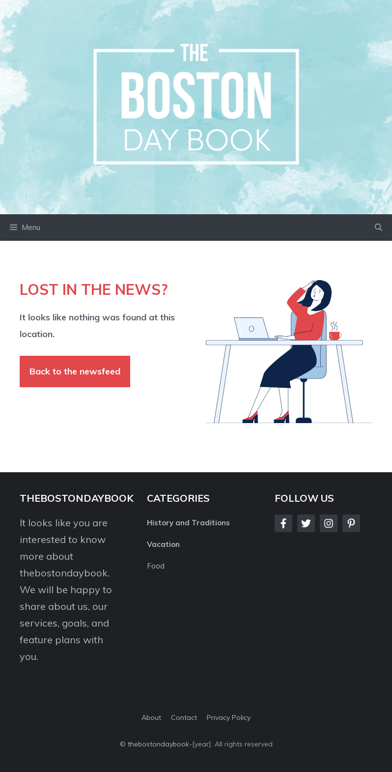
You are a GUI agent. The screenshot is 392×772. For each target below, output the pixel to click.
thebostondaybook (64, 573)
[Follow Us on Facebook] (283, 523)
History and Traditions (188, 522)
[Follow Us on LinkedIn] (351, 523)
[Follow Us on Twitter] (306, 523)
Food (156, 566)
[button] (378, 227)
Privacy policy (229, 717)
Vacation (163, 544)
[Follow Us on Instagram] (328, 523)
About (151, 717)
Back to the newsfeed (74, 371)
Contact (184, 717)
